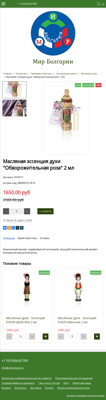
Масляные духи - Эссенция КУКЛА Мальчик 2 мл (77, 320)
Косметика (21, 73)
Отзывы (44, 238)
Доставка (35, 388)
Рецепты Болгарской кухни (73, 388)
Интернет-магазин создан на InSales (85, 395)
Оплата (49, 388)
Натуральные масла (66, 73)
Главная (7, 73)
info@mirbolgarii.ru (13, 368)
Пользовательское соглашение (74, 378)
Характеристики (27, 238)
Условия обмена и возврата (18, 383)
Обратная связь (82, 383)
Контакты (20, 388)
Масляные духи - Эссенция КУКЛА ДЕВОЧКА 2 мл (25, 320)
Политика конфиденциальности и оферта (27, 378)
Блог (66, 383)
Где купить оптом (49, 383)
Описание (9, 238)
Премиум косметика (41, 73)
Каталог (6, 388)
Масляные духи (89, 73)
